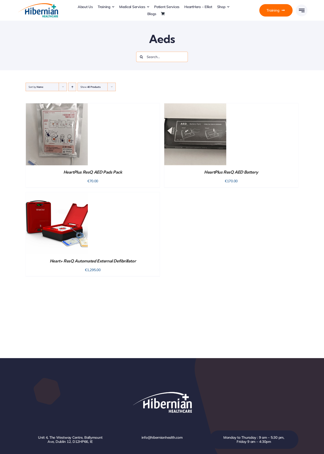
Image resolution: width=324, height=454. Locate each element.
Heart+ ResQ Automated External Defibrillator (93, 260)
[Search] (141, 57)
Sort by (36, 86)
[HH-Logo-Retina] (38, 4)
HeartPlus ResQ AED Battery (231, 172)
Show (90, 86)
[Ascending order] (72, 87)
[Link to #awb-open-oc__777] (301, 10)
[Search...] (162, 57)
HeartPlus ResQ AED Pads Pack (92, 172)
